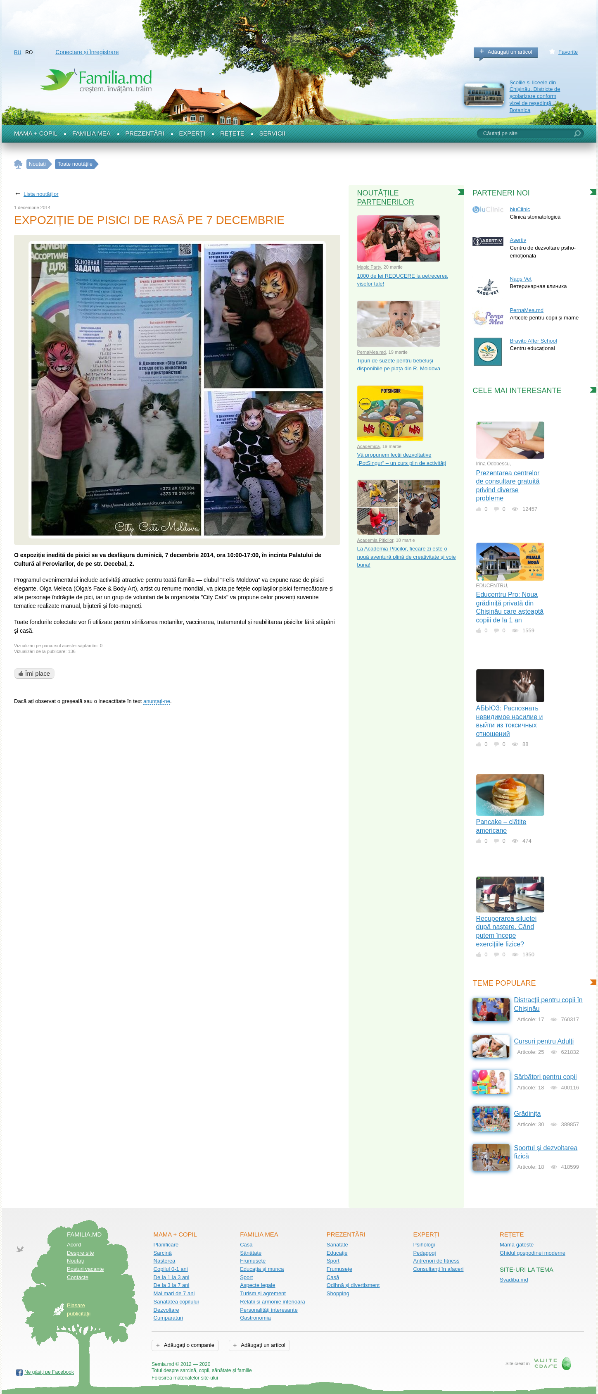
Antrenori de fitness (436, 1261)
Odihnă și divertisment (353, 1285)
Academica (368, 446)
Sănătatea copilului (176, 1302)
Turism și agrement (263, 1293)
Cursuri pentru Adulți (544, 1041)
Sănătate (250, 1253)
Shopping (338, 1293)
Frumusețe (253, 1261)
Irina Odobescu (493, 464)
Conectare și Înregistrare (87, 52)
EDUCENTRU (491, 586)
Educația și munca (262, 1269)
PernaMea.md (371, 352)
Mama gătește (517, 1244)
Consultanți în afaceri (438, 1269)
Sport (246, 1277)
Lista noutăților (41, 194)
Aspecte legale (257, 1285)
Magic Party (369, 267)
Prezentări (145, 133)
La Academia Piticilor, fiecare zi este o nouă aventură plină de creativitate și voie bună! (406, 557)
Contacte (77, 1277)
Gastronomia (255, 1318)
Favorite (568, 52)
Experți (192, 133)
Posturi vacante (85, 1269)
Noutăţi (75, 1261)
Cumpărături (168, 1318)
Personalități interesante (268, 1310)
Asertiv (518, 240)
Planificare (166, 1244)
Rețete (232, 133)
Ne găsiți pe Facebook (49, 1372)
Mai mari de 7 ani (174, 1293)
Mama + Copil (35, 133)
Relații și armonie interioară (272, 1302)
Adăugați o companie (188, 1345)
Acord (74, 1244)
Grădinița (527, 1113)
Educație (337, 1253)
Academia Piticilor (375, 540)
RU (17, 52)
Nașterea (165, 1261)
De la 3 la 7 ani (172, 1285)
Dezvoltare (166, 1310)
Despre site (80, 1253)
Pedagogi (424, 1253)
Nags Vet (521, 279)
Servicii (272, 133)
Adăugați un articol (510, 52)
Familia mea (91, 133)
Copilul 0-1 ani (171, 1269)
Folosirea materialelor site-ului (185, 1378)
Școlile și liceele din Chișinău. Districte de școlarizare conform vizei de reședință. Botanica (535, 96)
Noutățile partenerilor (385, 197)
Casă (246, 1244)
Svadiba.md (514, 1280)
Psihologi (424, 1244)
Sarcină (163, 1253)
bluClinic (520, 209)
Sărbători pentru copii (545, 1076)
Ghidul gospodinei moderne (532, 1253)
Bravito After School (533, 341)
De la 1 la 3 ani (172, 1277)
